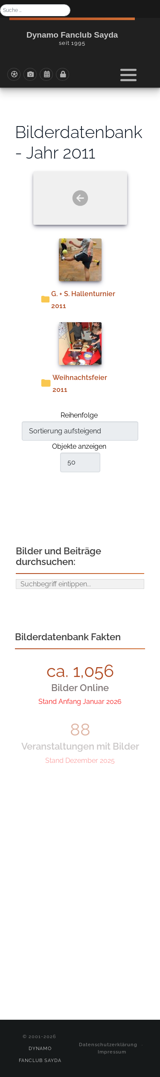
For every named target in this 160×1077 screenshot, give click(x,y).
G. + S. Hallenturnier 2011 (83, 300)
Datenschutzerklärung (108, 1045)
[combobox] (35, 10)
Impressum (112, 1052)
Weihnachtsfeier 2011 (79, 384)
